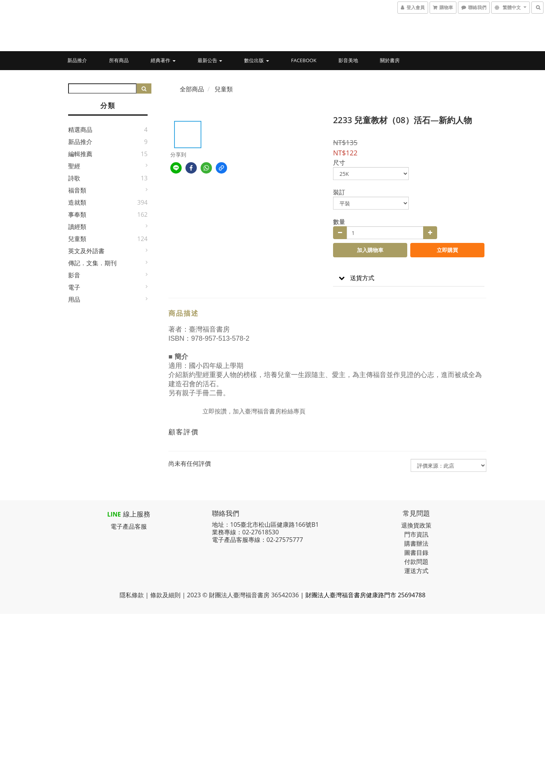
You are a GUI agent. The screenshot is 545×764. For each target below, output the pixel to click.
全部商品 (192, 89)
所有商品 (119, 60)
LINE (114, 514)
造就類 (77, 202)
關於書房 (390, 60)
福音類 (77, 190)
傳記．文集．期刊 (92, 263)
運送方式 (416, 571)
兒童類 (77, 239)
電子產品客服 (129, 526)
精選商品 (80, 129)
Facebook (303, 60)
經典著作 (163, 60)
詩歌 (74, 178)
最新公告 (210, 60)
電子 (74, 287)
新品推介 (77, 60)
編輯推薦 (80, 154)
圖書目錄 (416, 552)
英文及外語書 (86, 251)
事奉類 (77, 214)
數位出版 (256, 60)
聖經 (74, 166)
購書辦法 (416, 543)
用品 (74, 299)
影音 (74, 275)
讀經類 (77, 226)
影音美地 (348, 60)
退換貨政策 (416, 525)
